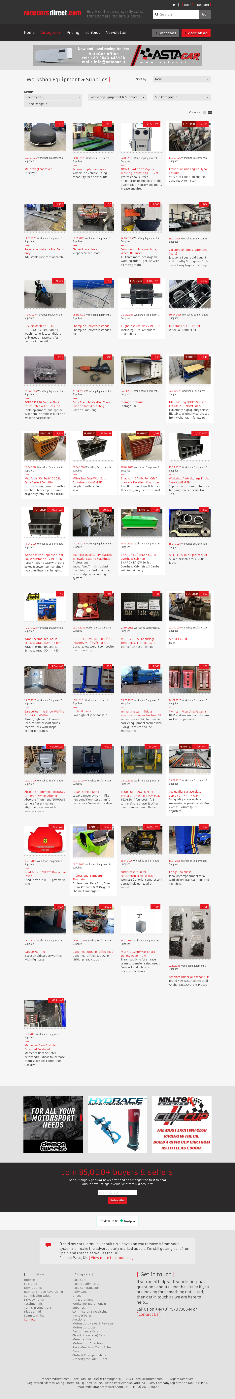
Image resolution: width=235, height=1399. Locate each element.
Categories (51, 32)
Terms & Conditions (38, 1307)
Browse (29, 1280)
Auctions (78, 1319)
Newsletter (116, 32)
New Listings (33, 1288)
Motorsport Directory (87, 1343)
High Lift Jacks (82, 711)
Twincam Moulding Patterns (188, 711)
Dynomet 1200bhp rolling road (93, 952)
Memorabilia (81, 1339)
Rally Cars (79, 1291)
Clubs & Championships (89, 1355)
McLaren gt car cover (38, 169)
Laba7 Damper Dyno (86, 792)
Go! (204, 14)
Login (187, 5)
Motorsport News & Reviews (93, 1323)
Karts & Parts (82, 1315)
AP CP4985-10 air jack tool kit (188, 555)
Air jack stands (178, 639)
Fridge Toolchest (180, 872)
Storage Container (133, 402)
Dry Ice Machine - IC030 (40, 326)
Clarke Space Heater (86, 249)
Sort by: (141, 79)
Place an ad (196, 33)
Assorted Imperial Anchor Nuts (189, 977)
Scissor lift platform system (91, 169)
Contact (92, 32)
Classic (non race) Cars (88, 1335)
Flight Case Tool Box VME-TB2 (140, 326)
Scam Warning (34, 1315)
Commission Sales (37, 1295)
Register (203, 5)
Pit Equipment (82, 1299)
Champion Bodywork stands (91, 326)
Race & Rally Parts (85, 1284)
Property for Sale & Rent (89, 1359)
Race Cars (79, 1280)
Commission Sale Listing (89, 1311)
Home (29, 32)
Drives (77, 1295)
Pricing (73, 32)
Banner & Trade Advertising (43, 1291)
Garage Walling (34, 952)
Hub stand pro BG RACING (185, 326)
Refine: (29, 92)
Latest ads (165, 33)
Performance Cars (85, 1331)
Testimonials (33, 1303)
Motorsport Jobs (84, 1327)
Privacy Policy (34, 1299)
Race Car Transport (85, 1288)
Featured (30, 1284)
